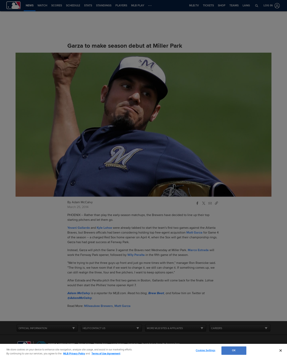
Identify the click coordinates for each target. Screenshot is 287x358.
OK (234, 350)
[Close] (280, 350)
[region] (143, 351)
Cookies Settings (205, 350)
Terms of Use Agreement (105, 353)
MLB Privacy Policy (74, 353)
